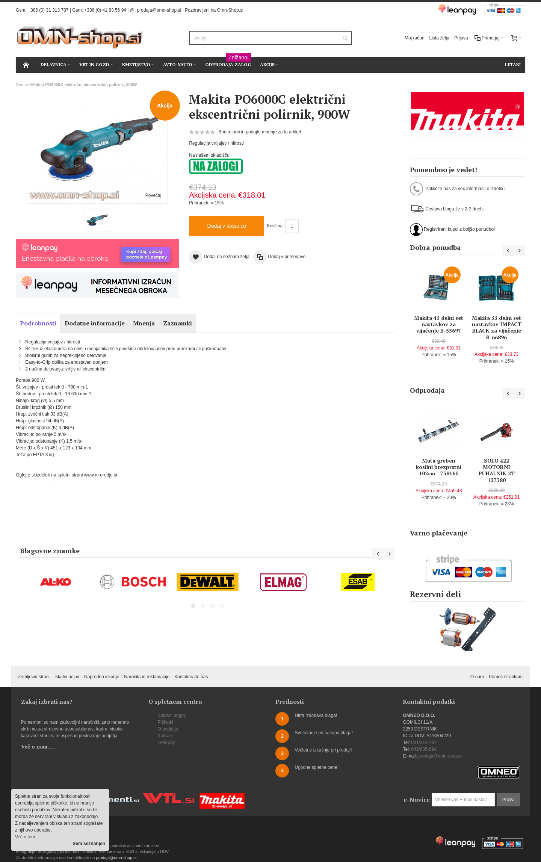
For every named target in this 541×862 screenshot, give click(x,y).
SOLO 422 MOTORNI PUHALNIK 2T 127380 (497, 470)
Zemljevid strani (34, 676)
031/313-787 (423, 742)
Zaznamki (177, 323)
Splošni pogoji (172, 715)
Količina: (275, 225)
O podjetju (168, 729)
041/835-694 (423, 749)
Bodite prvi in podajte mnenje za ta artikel (260, 132)
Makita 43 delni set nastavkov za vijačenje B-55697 (438, 324)
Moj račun (415, 38)
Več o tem (25, 836)
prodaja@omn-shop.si (159, 10)
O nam (477, 676)
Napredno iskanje (101, 676)
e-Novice (416, 799)
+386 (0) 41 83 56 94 (105, 10)
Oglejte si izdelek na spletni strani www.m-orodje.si (66, 475)
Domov (22, 84)
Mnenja (144, 323)
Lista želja (439, 38)
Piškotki (165, 722)
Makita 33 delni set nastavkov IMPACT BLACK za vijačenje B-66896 (496, 327)
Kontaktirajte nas (191, 676)
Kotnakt (165, 735)
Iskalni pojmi (66, 676)
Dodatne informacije (95, 323)
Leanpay (166, 742)
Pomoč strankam (506, 676)
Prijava (461, 38)
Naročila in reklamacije (146, 676)
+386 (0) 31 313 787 (48, 10)
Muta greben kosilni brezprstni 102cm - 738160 (438, 467)
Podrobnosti (38, 323)
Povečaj (153, 195)
